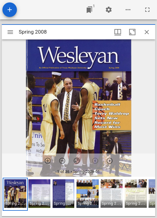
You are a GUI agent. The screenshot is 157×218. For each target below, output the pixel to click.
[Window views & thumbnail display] (118, 32)
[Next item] (109, 161)
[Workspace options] (128, 9)
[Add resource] (9, 9)
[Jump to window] (89, 9)
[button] (15, 194)
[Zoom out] (62, 161)
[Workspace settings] (108, 9)
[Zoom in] (47, 161)
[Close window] (146, 32)
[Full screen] (147, 9)
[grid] (78, 196)
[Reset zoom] (76, 161)
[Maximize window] (132, 32)
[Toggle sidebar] (10, 32)
